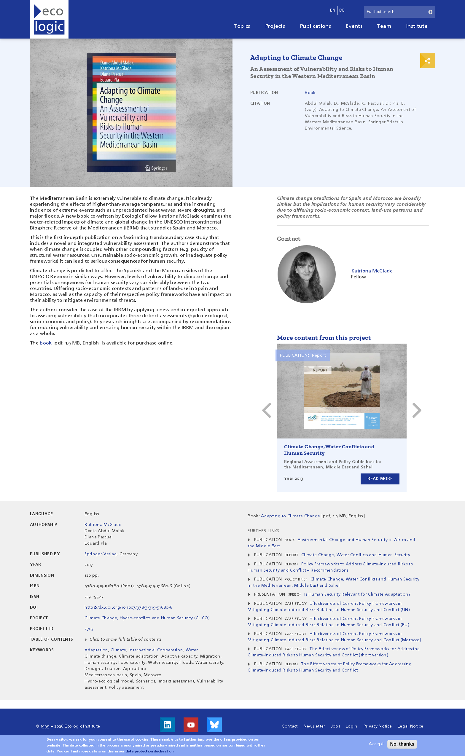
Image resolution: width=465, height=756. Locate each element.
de (342, 10)
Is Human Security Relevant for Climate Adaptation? (357, 594)
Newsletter (314, 726)
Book (310, 93)
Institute (417, 26)
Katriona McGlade (103, 525)
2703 (89, 629)
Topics (242, 26)
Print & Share (427, 60)
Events (354, 26)
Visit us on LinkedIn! (167, 724)
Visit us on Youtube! (191, 724)
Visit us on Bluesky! (214, 724)
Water (192, 650)
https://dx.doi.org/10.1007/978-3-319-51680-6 (128, 607)
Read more (380, 479)
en (333, 10)
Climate (118, 650)
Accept (376, 744)
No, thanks (402, 744)
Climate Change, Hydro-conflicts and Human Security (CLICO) (147, 618)
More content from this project (324, 338)
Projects (275, 26)
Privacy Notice (378, 726)
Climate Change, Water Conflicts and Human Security (355, 555)
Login (352, 726)
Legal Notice (410, 726)
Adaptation (96, 650)
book (46, 343)
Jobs (335, 726)
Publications (315, 26)
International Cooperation (156, 650)
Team (384, 26)
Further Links (263, 531)
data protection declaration (150, 751)
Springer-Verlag (101, 554)
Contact (289, 726)
